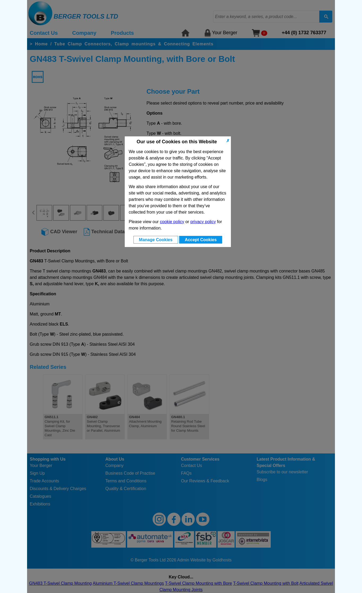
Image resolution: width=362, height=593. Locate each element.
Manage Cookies (156, 239)
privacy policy (203, 221)
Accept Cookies (201, 239)
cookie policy (172, 221)
